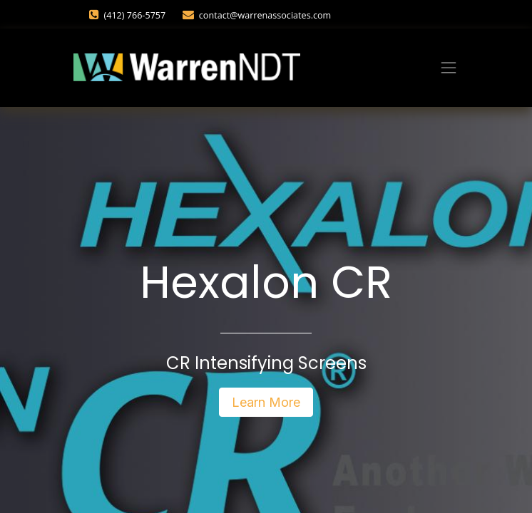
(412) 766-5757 (135, 15)
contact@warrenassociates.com (265, 15)
